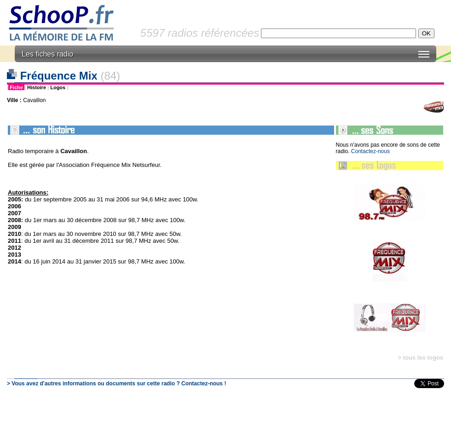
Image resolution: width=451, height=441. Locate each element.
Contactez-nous (370, 151)
